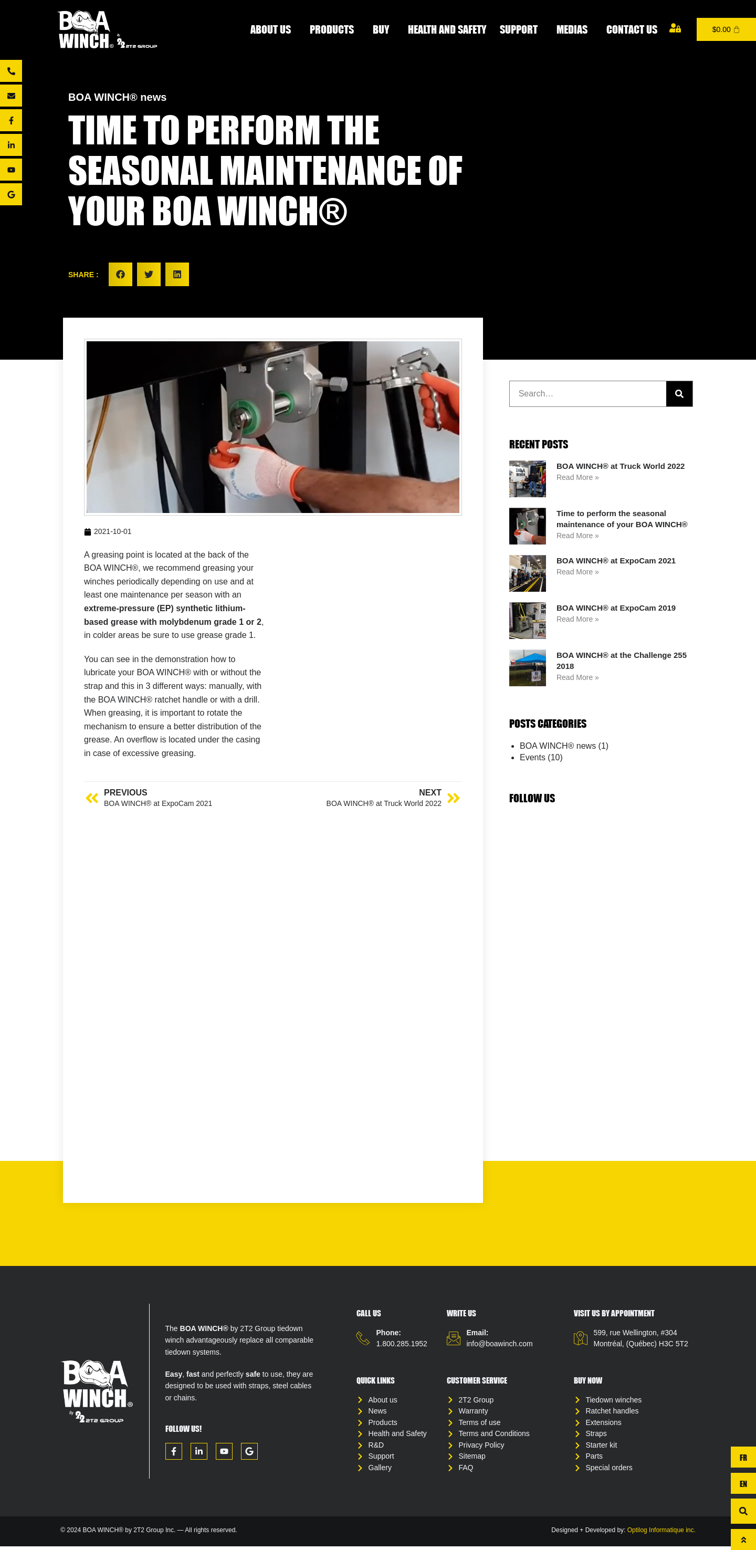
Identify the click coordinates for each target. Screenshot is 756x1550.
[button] (120, 274)
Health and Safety (447, 29)
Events (532, 757)
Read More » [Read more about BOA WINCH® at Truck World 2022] (577, 477)
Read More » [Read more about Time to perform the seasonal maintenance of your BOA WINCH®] (577, 535)
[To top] (743, 1539)
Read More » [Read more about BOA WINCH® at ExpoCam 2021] (577, 572)
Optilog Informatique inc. (661, 1534)
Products (334, 29)
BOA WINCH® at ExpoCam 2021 (616, 560)
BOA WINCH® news (117, 97)
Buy (383, 29)
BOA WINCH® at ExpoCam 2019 (616, 607)
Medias (574, 29)
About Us (273, 29)
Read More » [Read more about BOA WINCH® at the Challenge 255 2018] (577, 677)
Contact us (631, 29)
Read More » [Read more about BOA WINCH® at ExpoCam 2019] (577, 619)
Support (521, 29)
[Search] (679, 393)
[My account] (675, 28)
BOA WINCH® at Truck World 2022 (620, 466)
